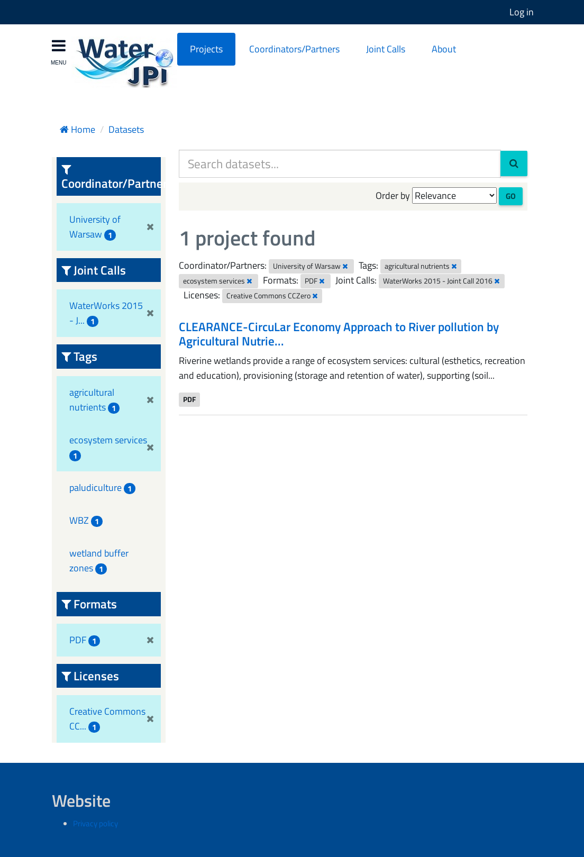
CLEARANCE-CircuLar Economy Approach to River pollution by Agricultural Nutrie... (339, 334)
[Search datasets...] (340, 164)
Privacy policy (95, 823)
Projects (206, 49)
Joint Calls (385, 49)
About (444, 49)
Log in (521, 12)
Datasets (126, 129)
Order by (393, 195)
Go (511, 196)
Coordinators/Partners (294, 49)
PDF (189, 399)
